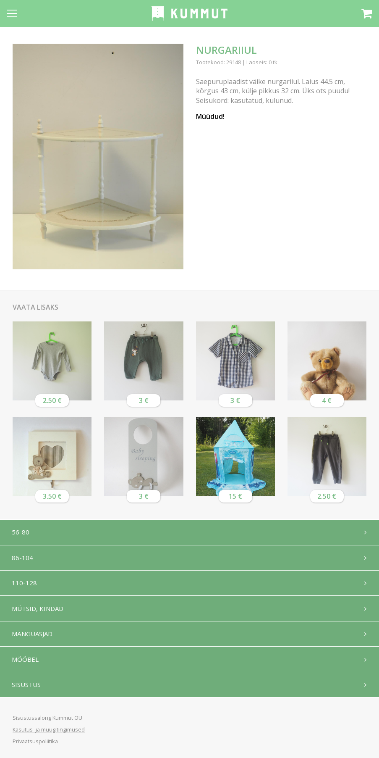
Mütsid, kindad (38, 610)
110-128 (25, 584)
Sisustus (27, 688)
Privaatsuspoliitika (35, 741)
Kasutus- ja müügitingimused (49, 729)
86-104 (23, 558)
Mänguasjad (33, 636)
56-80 (21, 532)
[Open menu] (12, 13)
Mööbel (26, 662)
